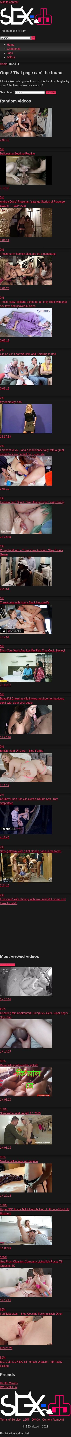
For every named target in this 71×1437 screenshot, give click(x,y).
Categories (13, 48)
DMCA (36, 1419)
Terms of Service (10, 1419)
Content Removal (53, 1419)
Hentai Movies (9, 1383)
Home (10, 44)
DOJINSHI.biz (8, 1387)
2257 (26, 1419)
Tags (10, 52)
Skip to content (9, 2)
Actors (11, 57)
